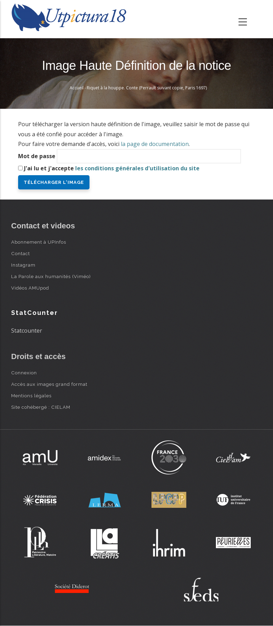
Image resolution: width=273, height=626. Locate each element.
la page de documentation (155, 144)
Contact (20, 253)
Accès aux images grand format (49, 384)
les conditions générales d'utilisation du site (137, 168)
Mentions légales (31, 395)
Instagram (23, 265)
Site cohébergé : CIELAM (40, 407)
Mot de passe (36, 156)
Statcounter (26, 330)
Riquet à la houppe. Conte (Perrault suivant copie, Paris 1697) (147, 88)
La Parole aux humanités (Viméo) (51, 276)
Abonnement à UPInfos (38, 242)
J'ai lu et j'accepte (112, 168)
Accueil (77, 88)
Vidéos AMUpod (30, 288)
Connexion (24, 372)
